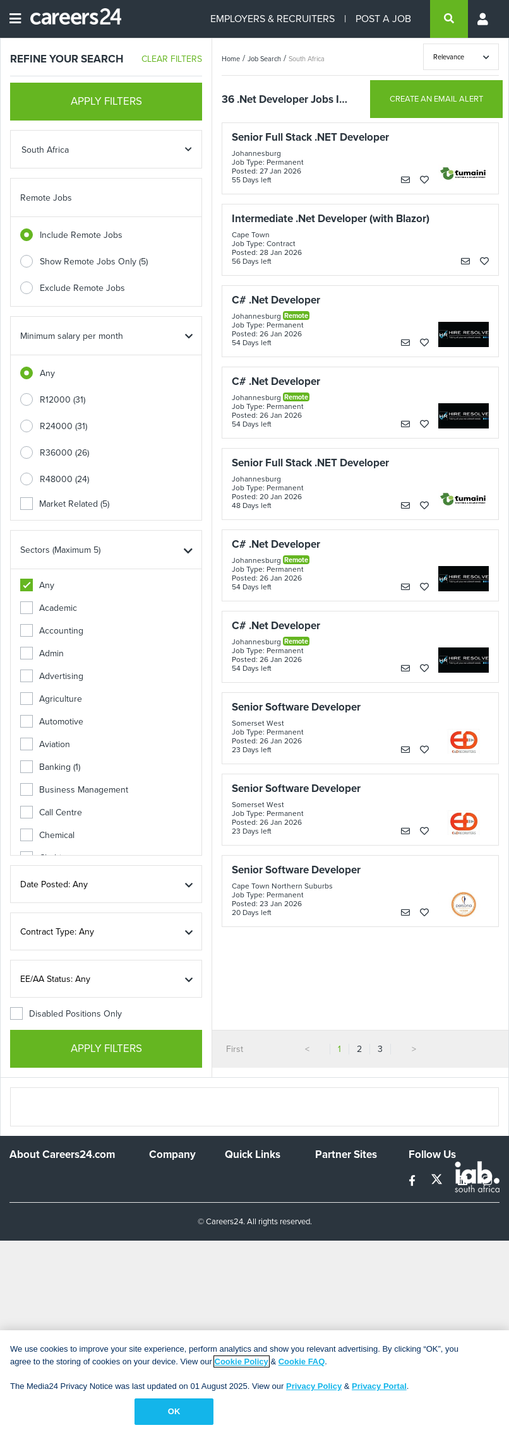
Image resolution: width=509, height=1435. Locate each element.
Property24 (337, 1213)
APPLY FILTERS (106, 101)
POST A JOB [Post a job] (383, 18)
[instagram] (487, 1181)
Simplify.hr (334, 1179)
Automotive (51, 721)
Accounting (51, 630)
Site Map (241, 1207)
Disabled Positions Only (66, 1013)
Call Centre (51, 812)
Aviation (45, 744)
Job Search (264, 59)
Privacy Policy (314, 1386)
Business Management (74, 789)
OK (174, 1411)
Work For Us (173, 1179)
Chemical (47, 835)
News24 (331, 1196)
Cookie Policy (241, 1361)
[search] (449, 19)
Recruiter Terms (256, 1268)
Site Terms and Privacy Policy (253, 1229)
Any (47, 373)
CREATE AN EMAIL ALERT (436, 99)
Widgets (240, 1251)
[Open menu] (15, 19)
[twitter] (438, 1181)
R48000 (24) (64, 479)
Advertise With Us (177, 1202)
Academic (48, 608)
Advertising (51, 676)
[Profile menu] (484, 19)
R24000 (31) (63, 426)
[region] (254, 1382)
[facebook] (413, 1181)
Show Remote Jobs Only (94, 261)
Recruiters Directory (245, 1184)
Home (231, 59)
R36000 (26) (64, 452)
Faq (232, 1285)
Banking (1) (50, 767)
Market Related (64, 504)
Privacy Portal (379, 1386)
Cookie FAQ (301, 1361)
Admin (42, 653)
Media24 (332, 1230)
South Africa (307, 59)
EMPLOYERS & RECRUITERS (272, 18)
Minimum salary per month (71, 336)
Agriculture (51, 699)
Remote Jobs (46, 197)
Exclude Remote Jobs (82, 288)
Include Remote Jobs (81, 235)
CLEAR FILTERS (171, 59)
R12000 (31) (62, 399)
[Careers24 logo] (71, 19)
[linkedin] (464, 1181)
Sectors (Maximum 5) (60, 550)
